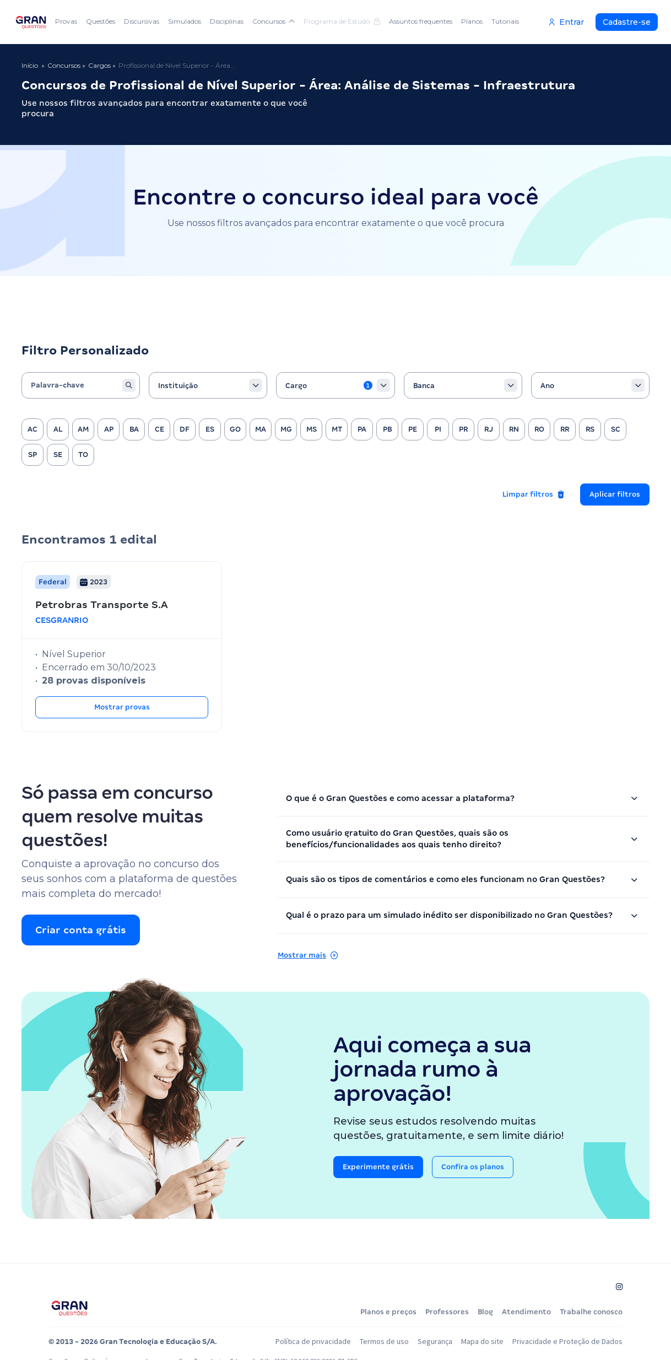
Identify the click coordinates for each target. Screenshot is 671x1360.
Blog (485, 1312)
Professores (447, 1312)
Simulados (184, 21)
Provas (66, 21)
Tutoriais (505, 21)
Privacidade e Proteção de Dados (567, 1341)
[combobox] (208, 385)
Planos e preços (388, 1312)
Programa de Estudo (342, 21)
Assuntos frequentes (420, 21)
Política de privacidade (313, 1341)
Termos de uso (384, 1341)
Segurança (435, 1341)
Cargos (99, 65)
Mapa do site (482, 1341)
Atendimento (526, 1312)
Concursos (273, 21)
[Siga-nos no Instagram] (619, 1287)
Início (29, 65)
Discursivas (141, 21)
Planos (472, 21)
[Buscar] (129, 385)
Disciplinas (226, 21)
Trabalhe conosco (591, 1312)
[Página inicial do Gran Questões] (69, 1308)
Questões (100, 21)
